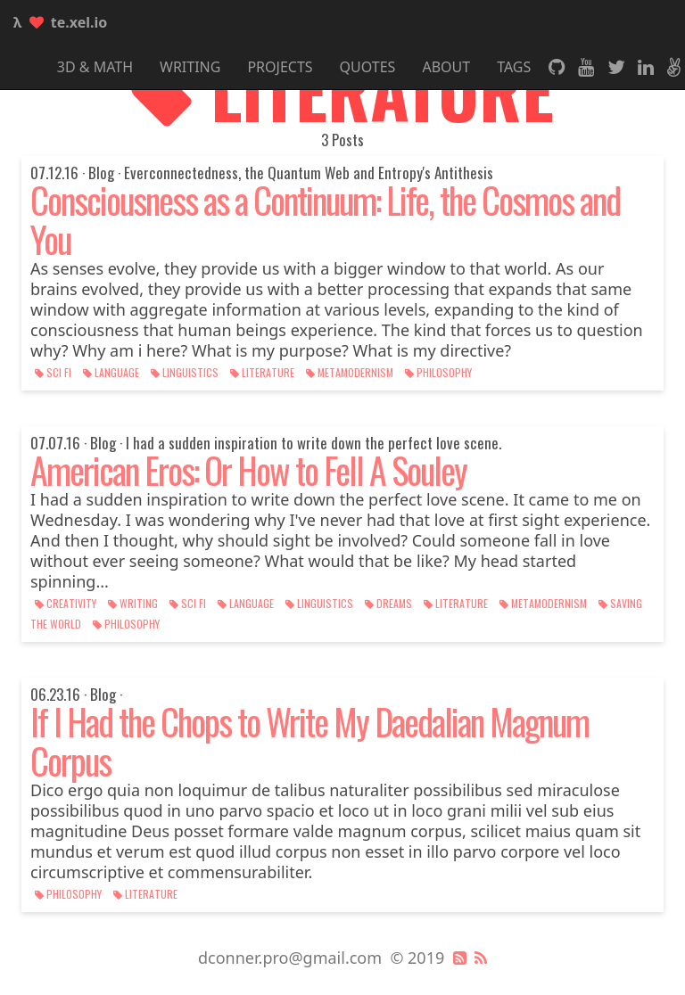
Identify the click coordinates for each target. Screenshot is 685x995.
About (446, 67)
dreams (390, 603)
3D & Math (95, 67)
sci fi (54, 372)
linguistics (186, 372)
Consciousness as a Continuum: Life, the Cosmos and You (325, 219)
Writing (190, 67)
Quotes (368, 67)
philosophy (438, 372)
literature (263, 372)
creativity (67, 603)
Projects (279, 67)
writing (134, 603)
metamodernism (351, 372)
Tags (514, 67)
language (112, 372)
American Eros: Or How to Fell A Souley (248, 470)
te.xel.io (60, 22)
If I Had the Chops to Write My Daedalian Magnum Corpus (309, 741)
